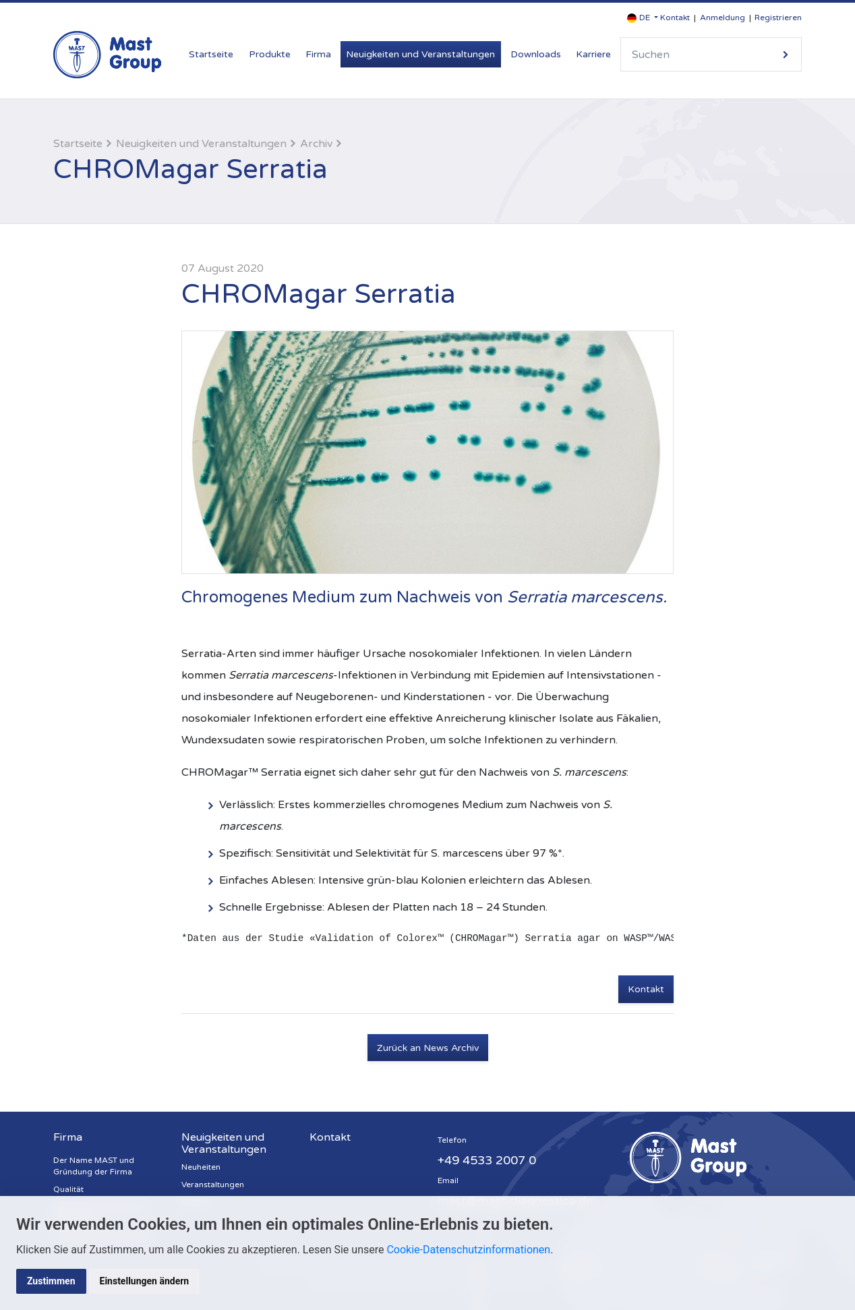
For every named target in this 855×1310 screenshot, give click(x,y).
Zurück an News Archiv (428, 1048)
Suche (785, 54)
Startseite (211, 54)
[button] (642, 18)
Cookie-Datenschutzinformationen (468, 1249)
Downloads (535, 54)
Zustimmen (51, 1281)
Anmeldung (722, 17)
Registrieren (778, 17)
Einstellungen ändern (144, 1281)
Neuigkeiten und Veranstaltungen (420, 54)
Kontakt (675, 17)
